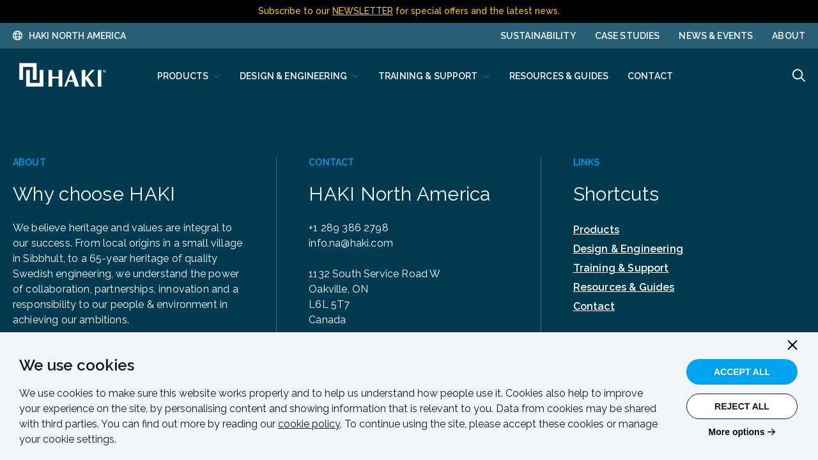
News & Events (716, 36)
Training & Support (621, 268)
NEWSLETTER (362, 11)
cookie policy (309, 424)
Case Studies (627, 36)
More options (737, 432)
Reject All (741, 406)
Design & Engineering (628, 249)
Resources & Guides (624, 287)
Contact (594, 306)
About (788, 36)
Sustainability (538, 36)
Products (596, 230)
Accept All (742, 372)
